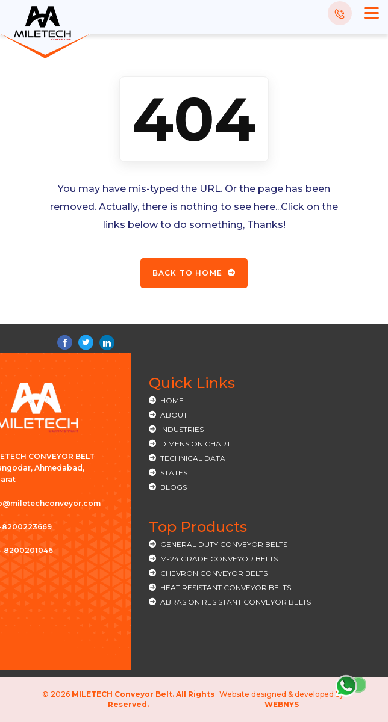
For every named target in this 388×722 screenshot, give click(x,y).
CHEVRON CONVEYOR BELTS (214, 573)
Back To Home (194, 272)
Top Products (198, 526)
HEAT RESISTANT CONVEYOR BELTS (225, 587)
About (173, 414)
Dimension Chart (195, 443)
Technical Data (192, 458)
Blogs (173, 487)
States (173, 472)
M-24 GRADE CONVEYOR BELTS (219, 558)
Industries (182, 429)
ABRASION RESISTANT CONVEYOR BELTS (235, 601)
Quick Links (192, 383)
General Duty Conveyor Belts (223, 544)
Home (172, 400)
